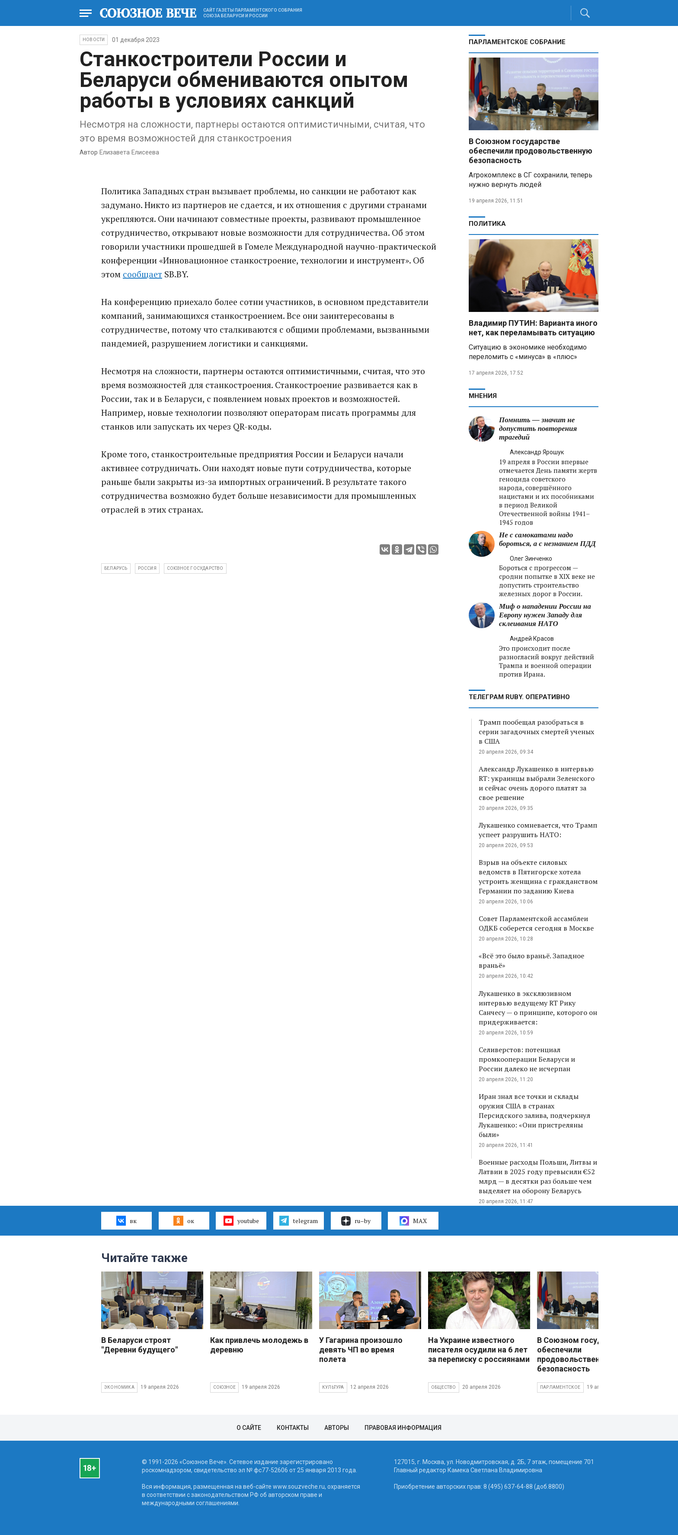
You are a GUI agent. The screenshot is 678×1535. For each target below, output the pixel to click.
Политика (487, 224)
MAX (413, 1221)
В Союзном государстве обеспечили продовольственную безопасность (530, 151)
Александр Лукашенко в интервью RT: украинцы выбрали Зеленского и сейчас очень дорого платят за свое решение (537, 783)
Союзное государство (195, 568)
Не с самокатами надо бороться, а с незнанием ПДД (547, 539)
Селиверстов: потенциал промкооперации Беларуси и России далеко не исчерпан (527, 1059)
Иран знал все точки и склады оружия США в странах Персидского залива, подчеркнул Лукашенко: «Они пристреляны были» (534, 1115)
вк (126, 1220)
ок (183, 1220)
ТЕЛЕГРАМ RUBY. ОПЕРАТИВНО (519, 697)
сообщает (142, 274)
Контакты (293, 1427)
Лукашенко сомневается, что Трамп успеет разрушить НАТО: (538, 829)
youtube (241, 1220)
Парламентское (560, 1387)
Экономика (119, 1387)
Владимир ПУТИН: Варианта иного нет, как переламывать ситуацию (533, 327)
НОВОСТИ (94, 39)
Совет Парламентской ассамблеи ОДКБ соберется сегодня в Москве (536, 923)
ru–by (356, 1221)
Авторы (336, 1427)
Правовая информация (403, 1427)
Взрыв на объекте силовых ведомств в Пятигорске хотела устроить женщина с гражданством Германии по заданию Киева (538, 876)
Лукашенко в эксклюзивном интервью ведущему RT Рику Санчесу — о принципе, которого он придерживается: (538, 1008)
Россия (147, 568)
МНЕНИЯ (483, 396)
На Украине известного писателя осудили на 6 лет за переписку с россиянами (479, 1350)
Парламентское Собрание (517, 42)
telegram (298, 1220)
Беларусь (116, 568)
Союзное (224, 1387)
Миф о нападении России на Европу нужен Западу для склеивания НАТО (545, 615)
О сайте (249, 1427)
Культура (333, 1387)
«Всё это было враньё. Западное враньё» (531, 960)
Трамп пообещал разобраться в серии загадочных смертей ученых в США (536, 731)
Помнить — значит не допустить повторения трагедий (538, 428)
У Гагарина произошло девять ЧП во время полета (361, 1350)
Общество (443, 1387)
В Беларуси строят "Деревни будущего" (139, 1345)
